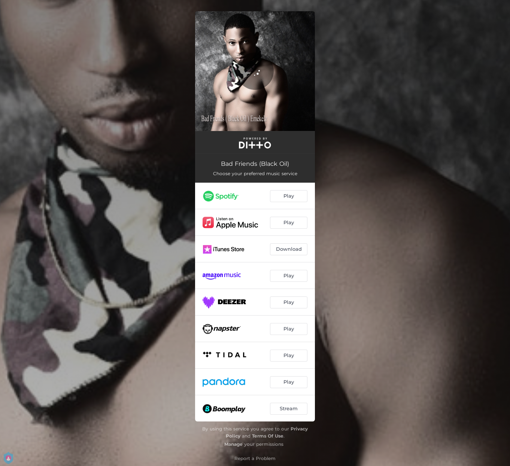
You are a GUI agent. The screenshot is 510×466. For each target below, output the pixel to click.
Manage (233, 444)
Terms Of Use (267, 436)
